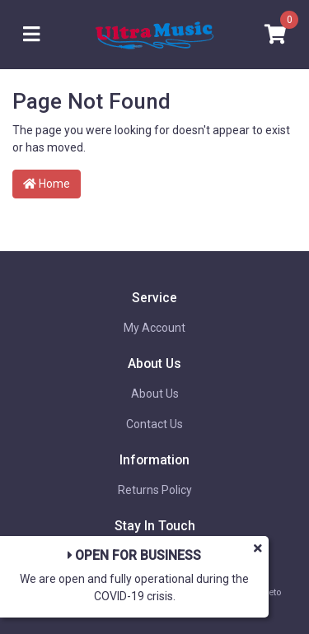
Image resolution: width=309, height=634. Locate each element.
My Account (154, 327)
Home (46, 183)
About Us (155, 393)
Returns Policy (155, 489)
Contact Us (154, 424)
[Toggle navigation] (31, 35)
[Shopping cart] (275, 35)
